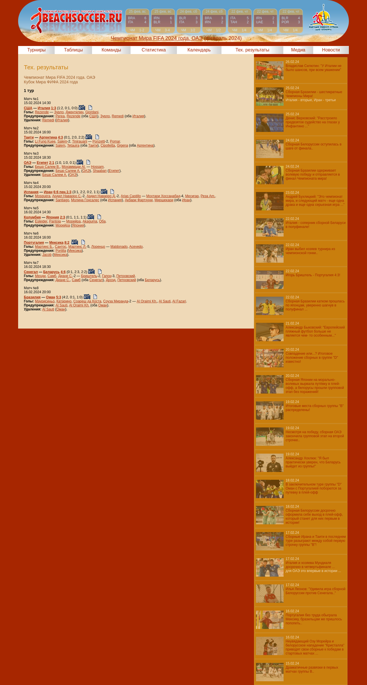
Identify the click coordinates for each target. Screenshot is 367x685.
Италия (44, 108)
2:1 (51, 163)
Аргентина (48, 137)
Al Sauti (165, 301)
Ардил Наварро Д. (101, 196)
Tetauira (73, 145)
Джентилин (74, 112)
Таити (29, 137)
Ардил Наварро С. (67, 196)
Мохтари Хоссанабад (163, 196)
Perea (60, 116)
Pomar (115, 141)
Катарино (63, 301)
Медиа (298, 49)
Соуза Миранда (115, 301)
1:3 (53, 108)
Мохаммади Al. (73, 167)
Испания (31, 192)
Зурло (59, 112)
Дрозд (111, 280)
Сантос (60, 247)
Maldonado (118, 247)
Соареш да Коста (87, 301)
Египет (42, 163)
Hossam (97, 167)
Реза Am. (208, 196)
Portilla (61, 251)
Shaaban (100, 171)
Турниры (36, 49)
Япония (52, 217)
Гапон (106, 276)
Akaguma (90, 221)
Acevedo (136, 247)
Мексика (56, 243)
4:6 (63, 272)
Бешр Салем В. (47, 167)
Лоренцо (98, 247)
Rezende (42, 112)
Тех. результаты (252, 49)
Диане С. (65, 276)
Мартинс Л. (77, 247)
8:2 (66, 243)
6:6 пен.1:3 (62, 192)
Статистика (154, 49)
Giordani (91, 112)
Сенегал (31, 272)
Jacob (46, 255)
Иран (48, 192)
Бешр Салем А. (68, 171)
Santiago (62, 200)
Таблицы (73, 49)
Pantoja (55, 221)
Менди (40, 276)
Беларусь (51, 272)
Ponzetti (99, 141)
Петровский (125, 276)
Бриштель (89, 276)
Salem (62, 141)
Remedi (118, 116)
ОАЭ (27, 163)
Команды (111, 49)
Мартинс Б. (44, 247)
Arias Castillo (131, 196)
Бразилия (32, 297)
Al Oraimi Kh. (147, 301)
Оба (102, 221)
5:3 (58, 297)
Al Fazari (179, 301)
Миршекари (163, 200)
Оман (50, 297)
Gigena (122, 145)
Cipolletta (108, 145)
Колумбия (32, 217)
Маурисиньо (44, 301)
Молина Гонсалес (85, 200)
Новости (331, 49)
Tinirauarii (79, 141)
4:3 (60, 137)
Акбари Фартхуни (139, 200)
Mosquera (42, 196)
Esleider (41, 221)
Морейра (73, 221)
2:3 (62, 217)
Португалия (34, 243)
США (28, 108)
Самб (51, 276)
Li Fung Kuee (45, 141)
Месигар (192, 196)
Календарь (199, 49)
